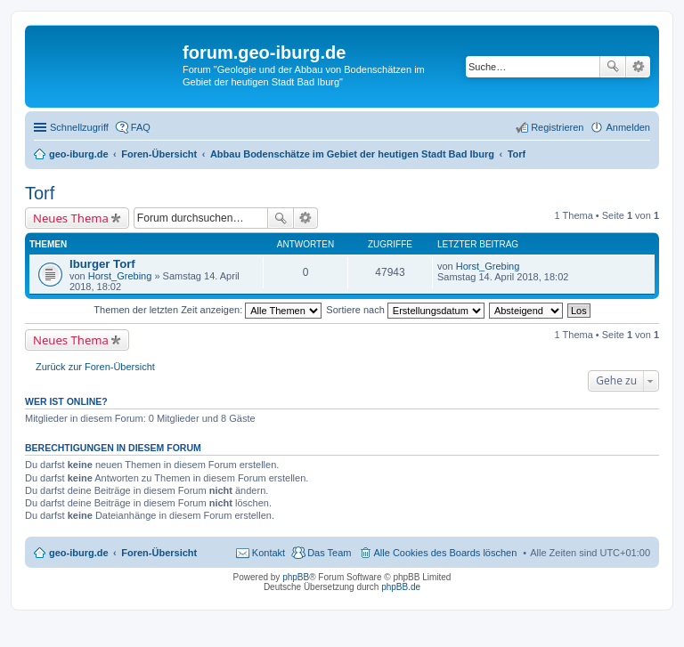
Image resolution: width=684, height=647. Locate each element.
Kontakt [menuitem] (268, 552)
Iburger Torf (102, 264)
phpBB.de (400, 587)
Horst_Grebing (120, 276)
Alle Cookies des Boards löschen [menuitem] (445, 552)
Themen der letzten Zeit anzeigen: (208, 309)
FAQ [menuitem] (141, 127)
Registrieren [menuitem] (557, 127)
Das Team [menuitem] (329, 552)
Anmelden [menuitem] (628, 127)
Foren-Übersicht (159, 552)
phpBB (295, 577)
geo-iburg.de (79, 552)
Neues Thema (71, 218)
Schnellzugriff (79, 127)
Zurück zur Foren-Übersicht (95, 366)
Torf (39, 193)
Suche (612, 66)
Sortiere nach (405, 309)
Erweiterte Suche (638, 66)
